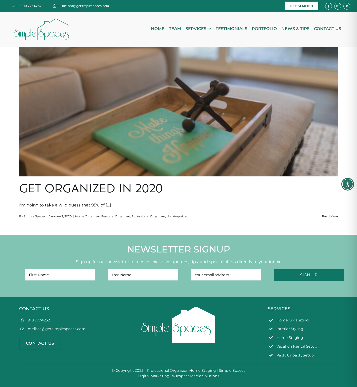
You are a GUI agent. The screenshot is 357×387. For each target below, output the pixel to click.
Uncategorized (177, 216)
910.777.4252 (39, 320)
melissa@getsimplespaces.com (56, 329)
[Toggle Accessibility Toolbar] (348, 184)
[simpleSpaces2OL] (41, 20)
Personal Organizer (115, 216)
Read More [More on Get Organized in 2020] (330, 216)
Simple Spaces (35, 216)
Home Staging (289, 338)
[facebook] (328, 6)
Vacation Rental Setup (296, 346)
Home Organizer (87, 216)
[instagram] (337, 6)
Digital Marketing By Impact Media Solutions (178, 376)
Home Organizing (292, 320)
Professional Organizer (148, 216)
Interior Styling (289, 329)
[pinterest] (346, 6)
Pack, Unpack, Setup (295, 355)
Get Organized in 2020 (91, 189)
